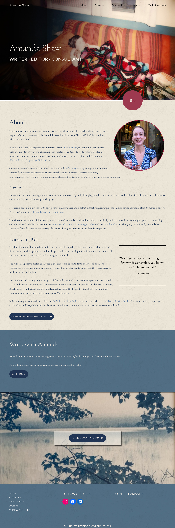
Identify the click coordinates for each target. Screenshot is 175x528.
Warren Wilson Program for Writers (27, 160)
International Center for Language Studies (73, 224)
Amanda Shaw (19, 5)
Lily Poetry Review (74, 168)
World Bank (110, 224)
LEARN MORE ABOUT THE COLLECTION (31, 316)
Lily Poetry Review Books (116, 301)
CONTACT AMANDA (129, 494)
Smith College (69, 147)
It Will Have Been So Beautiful (68, 301)
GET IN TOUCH (18, 374)
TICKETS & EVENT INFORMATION (87, 438)
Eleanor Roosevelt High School (47, 212)
